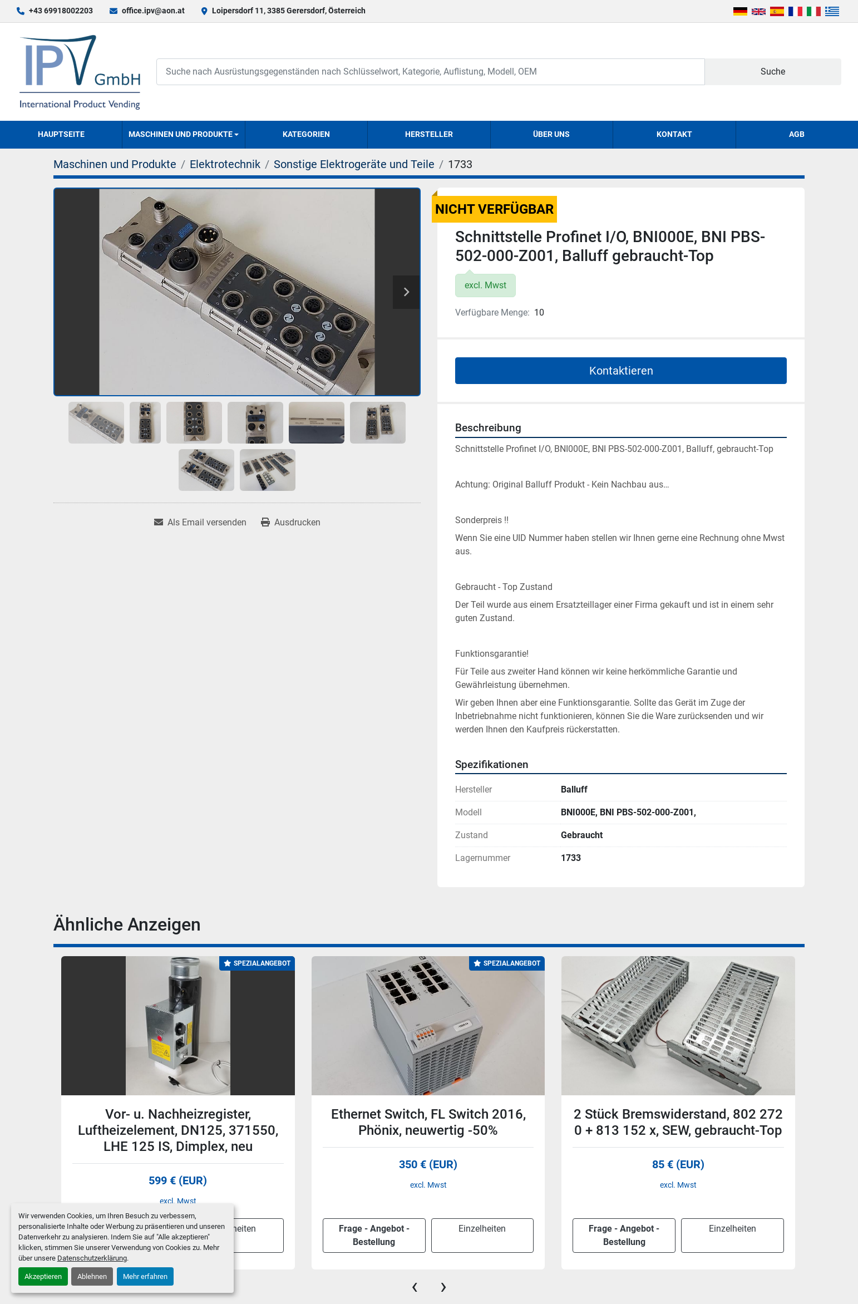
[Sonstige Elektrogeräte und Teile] (354, 164)
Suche (773, 71)
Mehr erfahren (145, 1276)
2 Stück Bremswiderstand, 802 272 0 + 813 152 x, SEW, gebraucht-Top (678, 1122)
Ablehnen (92, 1276)
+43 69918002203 (61, 10)
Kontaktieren (621, 370)
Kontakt (674, 134)
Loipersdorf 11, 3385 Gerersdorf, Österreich (289, 10)
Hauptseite (61, 134)
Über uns (551, 134)
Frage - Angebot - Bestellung (374, 1235)
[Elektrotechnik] (225, 164)
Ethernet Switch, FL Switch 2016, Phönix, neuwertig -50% (428, 1122)
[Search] (430, 71)
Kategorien (306, 134)
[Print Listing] (291, 522)
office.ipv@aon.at (153, 10)
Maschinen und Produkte (181, 134)
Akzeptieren (43, 1276)
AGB (797, 134)
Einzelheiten (482, 1228)
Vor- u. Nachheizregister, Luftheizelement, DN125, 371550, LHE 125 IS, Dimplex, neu (178, 1130)
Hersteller (429, 134)
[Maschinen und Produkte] (114, 164)
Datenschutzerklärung (92, 1258)
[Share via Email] (200, 522)
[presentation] (414, 1286)
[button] (183, 135)
